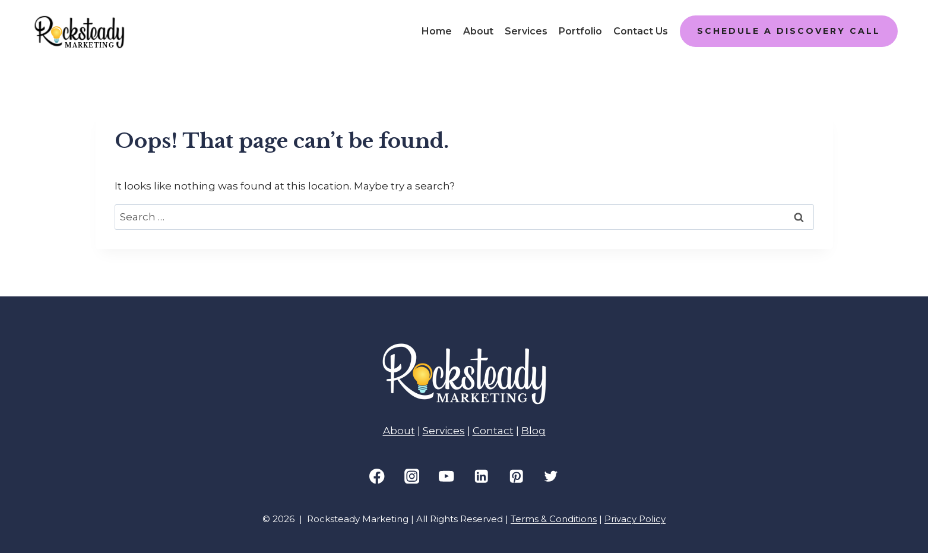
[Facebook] (377, 476)
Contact (493, 431)
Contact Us (640, 31)
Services (526, 31)
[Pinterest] (516, 476)
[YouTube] (447, 476)
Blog (533, 431)
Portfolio (580, 31)
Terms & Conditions (554, 518)
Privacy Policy (635, 518)
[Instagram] (412, 476)
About (478, 31)
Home (437, 31)
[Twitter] (551, 476)
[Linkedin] (481, 476)
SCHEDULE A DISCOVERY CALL (789, 31)
